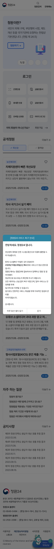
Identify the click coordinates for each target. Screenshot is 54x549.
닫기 (39, 311)
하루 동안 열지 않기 (15, 311)
